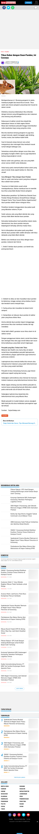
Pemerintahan (24, 799)
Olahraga (4, 796)
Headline (4, 415)
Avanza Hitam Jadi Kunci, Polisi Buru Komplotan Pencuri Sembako (13, 595)
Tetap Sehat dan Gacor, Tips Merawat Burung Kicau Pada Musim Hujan (19, 423)
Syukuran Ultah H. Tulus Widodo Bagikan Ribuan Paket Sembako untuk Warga (14, 584)
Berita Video (5, 786)
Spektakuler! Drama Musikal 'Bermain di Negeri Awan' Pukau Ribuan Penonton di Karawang (13, 608)
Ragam (22, 804)
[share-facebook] (4, 7)
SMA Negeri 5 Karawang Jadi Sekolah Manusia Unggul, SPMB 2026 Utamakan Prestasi (14, 678)
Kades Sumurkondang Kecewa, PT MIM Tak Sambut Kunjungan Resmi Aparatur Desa (13, 666)
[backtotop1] (37, 821)
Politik (3, 804)
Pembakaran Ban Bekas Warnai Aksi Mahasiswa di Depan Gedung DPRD (13, 618)
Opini (21, 796)
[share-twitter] (8, 7)
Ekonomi (22, 786)
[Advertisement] (19, 29)
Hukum (3, 791)
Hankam (3, 789)
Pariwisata (4, 799)
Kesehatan (4, 794)
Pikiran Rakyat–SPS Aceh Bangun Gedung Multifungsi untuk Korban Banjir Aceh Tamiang (12, 643)
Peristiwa (23, 801)
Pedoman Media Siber (19, 819)
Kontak (28, 819)
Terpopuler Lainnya (19, 777)
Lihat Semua (19, 688)
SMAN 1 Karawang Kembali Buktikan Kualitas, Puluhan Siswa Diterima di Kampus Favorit (13, 572)
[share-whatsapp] (12, 7)
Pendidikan (4, 801)
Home (2, 51)
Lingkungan (23, 794)
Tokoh (3, 809)
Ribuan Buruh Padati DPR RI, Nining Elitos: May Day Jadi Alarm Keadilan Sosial (13, 631)
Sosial (3, 806)
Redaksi (11, 819)
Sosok (21, 806)
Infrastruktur (24, 791)
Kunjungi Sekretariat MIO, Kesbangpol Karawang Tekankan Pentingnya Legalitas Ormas (13, 654)
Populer (28, 2)
